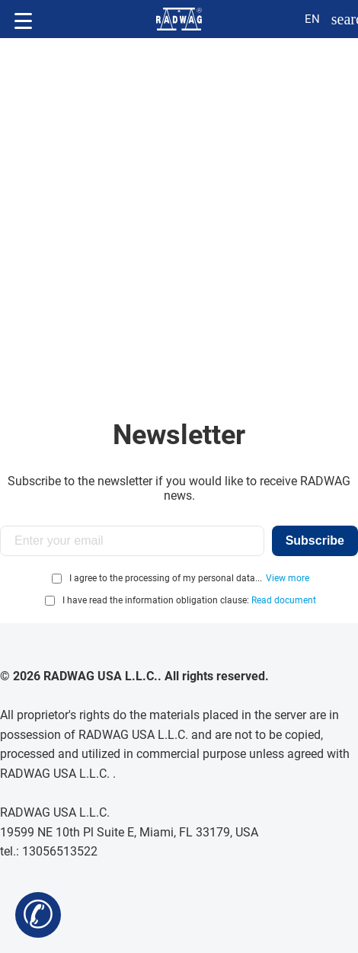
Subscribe (315, 540)
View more (287, 578)
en (312, 19)
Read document (283, 600)
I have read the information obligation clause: (189, 600)
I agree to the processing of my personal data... (165, 578)
